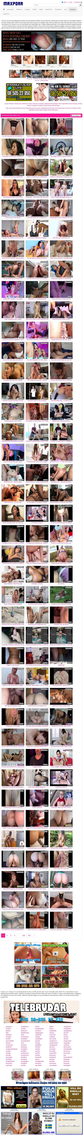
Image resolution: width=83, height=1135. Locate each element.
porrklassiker (68, 1049)
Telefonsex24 (48, 103)
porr (65, 1055)
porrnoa (51, 1047)
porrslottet (38, 1065)
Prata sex (35, 103)
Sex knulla (52, 1039)
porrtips (37, 1041)
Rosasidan (40, 105)
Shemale (77, 2)
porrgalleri (24, 1049)
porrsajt (8, 1055)
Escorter (38, 108)
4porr (22, 1035)
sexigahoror (67, 1026)
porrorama (52, 1063)
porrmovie (67, 1051)
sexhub (66, 1037)
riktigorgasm (39, 1033)
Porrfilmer (74, 108)
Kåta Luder (9, 108)
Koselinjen (41, 103)
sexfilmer (66, 1045)
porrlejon (8, 1037)
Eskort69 (14, 108)
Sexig (65, 1035)
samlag (37, 1037)
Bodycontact (56, 105)
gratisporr (9, 1026)
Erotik (49, 108)
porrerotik (38, 1057)
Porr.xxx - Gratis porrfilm (41, 80)
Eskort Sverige (73, 103)
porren (37, 1059)
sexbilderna (24, 1026)
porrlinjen (67, 1059)
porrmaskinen (68, 1057)
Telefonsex (25, 103)
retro (22, 1043)
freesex (8, 1043)
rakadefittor (38, 1039)
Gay (71, 2)
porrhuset (9, 1063)
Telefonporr (55, 103)
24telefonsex (25, 1033)
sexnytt (51, 1033)
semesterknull (25, 1041)
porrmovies (67, 1047)
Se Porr (66, 1033)
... (18, 935)
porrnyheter (53, 1065)
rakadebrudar (39, 1028)
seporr (51, 1028)
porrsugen (9, 1057)
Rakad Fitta (61, 108)
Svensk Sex (68, 108)
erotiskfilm (24, 1039)
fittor (7, 1033)
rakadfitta (38, 1045)
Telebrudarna (18, 103)
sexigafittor (52, 1030)
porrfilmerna (25, 1053)
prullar (37, 1026)
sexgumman (67, 1041)
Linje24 (6, 103)
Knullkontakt (44, 108)
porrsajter (52, 1049)
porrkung (66, 1061)
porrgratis (24, 1047)
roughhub (38, 1035)
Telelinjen (11, 103)
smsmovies (9, 1045)
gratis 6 (8, 1030)
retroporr (23, 1045)
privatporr (38, 1030)
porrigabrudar (10, 1061)
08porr (51, 1026)
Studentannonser (30, 108)
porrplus (52, 1059)
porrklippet (67, 1065)
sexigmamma (53, 1043)
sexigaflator (67, 1028)
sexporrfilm (52, 1053)
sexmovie (52, 1035)
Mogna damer (47, 110)
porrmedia (67, 1053)
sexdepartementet (11, 1049)
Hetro (65, 2)
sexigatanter (53, 1045)
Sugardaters (32, 110)
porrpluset (52, 1057)
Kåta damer (55, 110)
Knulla (79, 108)
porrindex (38, 1063)
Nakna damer (39, 110)
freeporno (24, 1030)
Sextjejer (34, 105)
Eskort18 (50, 105)
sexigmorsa (53, 1041)
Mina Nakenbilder (64, 103)
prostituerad (25, 1037)
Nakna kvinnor (22, 108)
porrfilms (23, 1051)
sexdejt (8, 1053)
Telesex (30, 103)
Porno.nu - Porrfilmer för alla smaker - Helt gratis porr (41, 78)
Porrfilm (37, 1047)
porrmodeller (10, 1041)
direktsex (9, 1035)
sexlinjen (52, 1037)
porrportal (52, 1055)
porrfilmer (24, 1057)
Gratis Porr (54, 108)
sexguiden (67, 1043)
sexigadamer (68, 1030)
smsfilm (23, 1028)
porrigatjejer (24, 1061)
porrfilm (8, 1028)
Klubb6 (45, 105)
